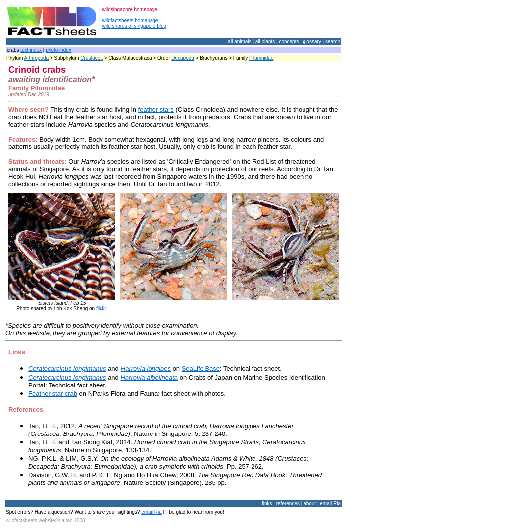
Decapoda (182, 58)
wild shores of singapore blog (134, 26)
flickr (101, 308)
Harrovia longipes (146, 368)
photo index (58, 50)
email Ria (151, 512)
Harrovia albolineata (149, 377)
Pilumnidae (261, 58)
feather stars (156, 109)
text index (31, 50)
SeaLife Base (201, 368)
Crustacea (91, 58)
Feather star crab (52, 393)
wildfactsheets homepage (130, 20)
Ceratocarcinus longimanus (67, 368)
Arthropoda (36, 58)
